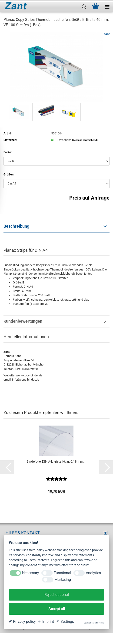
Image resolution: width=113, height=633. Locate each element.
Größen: (8, 174)
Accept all (56, 609)
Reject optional (56, 594)
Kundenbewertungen (22, 321)
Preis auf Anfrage (89, 198)
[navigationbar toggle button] (107, 6)
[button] (7, 467)
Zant (106, 34)
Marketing (62, 579)
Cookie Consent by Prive (94, 623)
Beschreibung (16, 226)
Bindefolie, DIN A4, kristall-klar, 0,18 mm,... (56, 461)
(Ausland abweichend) (85, 140)
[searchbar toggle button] (84, 6)
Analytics (93, 573)
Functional (62, 573)
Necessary (30, 573)
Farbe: (7, 152)
